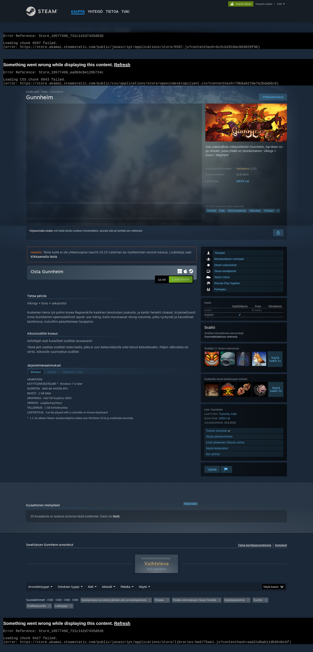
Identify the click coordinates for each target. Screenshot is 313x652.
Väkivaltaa (254, 216)
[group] (156, 608)
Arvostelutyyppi (38, 592)
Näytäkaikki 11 (275, 364)
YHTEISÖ (95, 11)
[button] (181, 284)
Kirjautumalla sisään (41, 236)
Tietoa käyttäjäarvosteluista (254, 550)
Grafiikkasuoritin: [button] (37, 611)
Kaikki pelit (32, 97)
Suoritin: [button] (258, 605)
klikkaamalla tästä (44, 262)
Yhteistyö (269, 216)
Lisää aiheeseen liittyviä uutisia (225, 447)
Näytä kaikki (190, 509)
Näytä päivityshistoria (219, 441)
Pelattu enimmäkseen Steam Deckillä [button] (194, 605)
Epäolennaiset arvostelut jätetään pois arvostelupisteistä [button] (114, 605)
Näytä (143, 592)
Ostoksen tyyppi (68, 592)
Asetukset (281, 550)
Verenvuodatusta (237, 216)
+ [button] (277, 216)
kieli (279, 3)
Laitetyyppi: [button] (61, 611)
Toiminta (211, 216)
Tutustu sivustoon (218, 435)
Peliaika (125, 592)
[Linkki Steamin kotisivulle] (45, 15)
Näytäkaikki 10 (276, 394)
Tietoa (112, 11)
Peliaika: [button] (160, 605)
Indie (45, 97)
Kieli (90, 592)
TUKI (126, 11)
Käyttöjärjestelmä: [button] (235, 605)
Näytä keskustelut (217, 453)
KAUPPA (78, 11)
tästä (116, 521)
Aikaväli (107, 592)
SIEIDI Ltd (242, 186)
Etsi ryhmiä (213, 459)
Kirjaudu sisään (264, 3)
